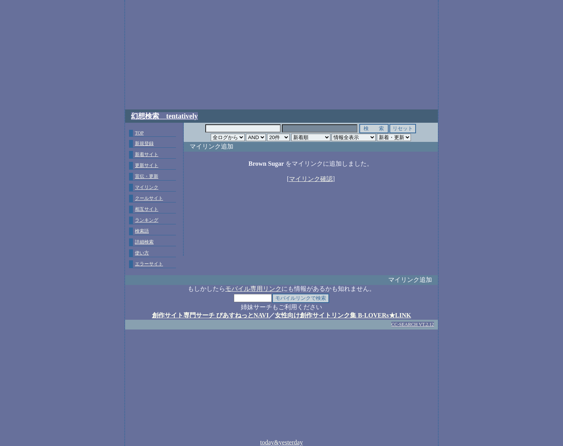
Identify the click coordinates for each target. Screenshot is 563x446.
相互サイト (146, 209)
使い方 (142, 253)
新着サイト (146, 154)
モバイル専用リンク (253, 288)
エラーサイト (149, 264)
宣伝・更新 (146, 176)
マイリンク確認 (311, 179)
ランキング (146, 220)
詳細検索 (144, 242)
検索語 (142, 231)
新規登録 (144, 143)
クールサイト (149, 198)
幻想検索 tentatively (164, 116)
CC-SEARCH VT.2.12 (412, 324)
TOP (139, 133)
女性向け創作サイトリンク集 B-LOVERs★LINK (343, 315)
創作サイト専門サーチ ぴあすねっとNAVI (210, 315)
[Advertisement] (281, 54)
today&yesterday (281, 442)
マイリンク (146, 187)
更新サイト (146, 165)
